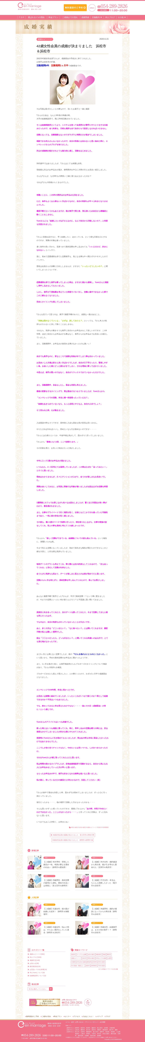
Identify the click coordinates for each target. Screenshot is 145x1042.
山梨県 (110, 958)
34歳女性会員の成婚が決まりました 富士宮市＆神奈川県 (73, 835)
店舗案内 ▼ (97, 17)
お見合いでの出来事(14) (38, 969)
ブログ (108, 1016)
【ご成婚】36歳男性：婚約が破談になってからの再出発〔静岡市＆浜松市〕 (104, 911)
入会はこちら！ (88, 1016)
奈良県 (95, 962)
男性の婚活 (91, 958)
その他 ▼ (122, 17)
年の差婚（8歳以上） (77, 966)
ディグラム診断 (81, 954)
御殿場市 (98, 954)
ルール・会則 (70, 1022)
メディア (100, 1016)
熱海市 (88, 966)
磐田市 (109, 954)
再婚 (104, 954)
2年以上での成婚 (101, 958)
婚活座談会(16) (35, 966)
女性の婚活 (82, 827)
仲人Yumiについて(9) (37, 972)
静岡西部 (106, 827)
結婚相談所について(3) (38, 976)
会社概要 (102, 1022)
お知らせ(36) (34, 963)
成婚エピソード (45, 39)
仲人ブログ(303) (35, 957)
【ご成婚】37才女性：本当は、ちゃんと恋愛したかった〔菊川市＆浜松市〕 (104, 883)
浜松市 (100, 827)
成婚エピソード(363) (37, 954)
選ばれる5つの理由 (36, 17)
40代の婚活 (74, 827)
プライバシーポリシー (91, 1022)
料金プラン (53, 17)
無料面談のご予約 (32, 1016)
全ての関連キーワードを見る (107, 969)
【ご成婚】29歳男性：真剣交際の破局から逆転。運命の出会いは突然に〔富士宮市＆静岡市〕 (56, 883)
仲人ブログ (110, 17)
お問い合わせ (79, 1022)
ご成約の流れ (46, 1016)
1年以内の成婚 (81, 962)
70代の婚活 (101, 966)
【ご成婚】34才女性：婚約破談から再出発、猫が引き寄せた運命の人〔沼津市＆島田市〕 (104, 864)
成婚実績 (85, 17)
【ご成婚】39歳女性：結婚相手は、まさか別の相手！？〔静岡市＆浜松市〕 (104, 929)
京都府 (73, 962)
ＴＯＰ (22, 17)
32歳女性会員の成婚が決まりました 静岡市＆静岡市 (71, 840)
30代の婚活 (101, 962)
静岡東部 (94, 966)
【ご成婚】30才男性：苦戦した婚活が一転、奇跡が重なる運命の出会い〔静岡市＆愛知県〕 (56, 864)
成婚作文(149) (35, 960)
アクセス (77, 1016)
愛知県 (89, 962)
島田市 (73, 954)
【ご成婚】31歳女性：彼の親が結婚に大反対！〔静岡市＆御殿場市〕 (56, 911)
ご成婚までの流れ (70, 17)
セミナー (67, 1016)
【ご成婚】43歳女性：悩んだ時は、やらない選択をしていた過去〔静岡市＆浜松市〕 (56, 929)
